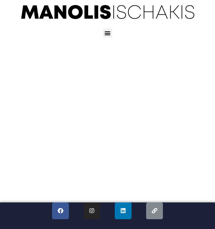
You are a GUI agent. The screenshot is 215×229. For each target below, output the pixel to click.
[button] (107, 33)
